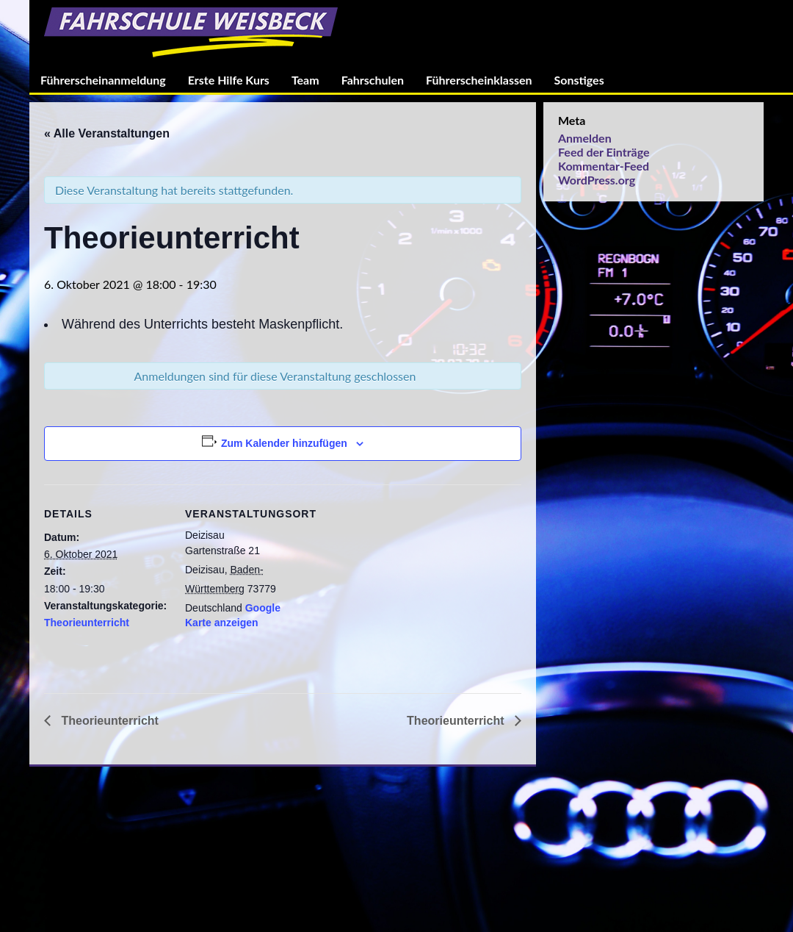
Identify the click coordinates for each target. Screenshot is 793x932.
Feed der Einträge (603, 152)
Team (305, 80)
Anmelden (585, 138)
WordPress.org (596, 180)
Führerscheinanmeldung (103, 80)
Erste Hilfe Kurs (228, 80)
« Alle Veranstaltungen (107, 133)
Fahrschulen (372, 80)
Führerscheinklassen (479, 80)
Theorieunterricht (86, 622)
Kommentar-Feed (603, 166)
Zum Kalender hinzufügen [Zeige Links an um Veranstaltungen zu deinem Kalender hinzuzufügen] (284, 443)
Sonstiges (579, 80)
